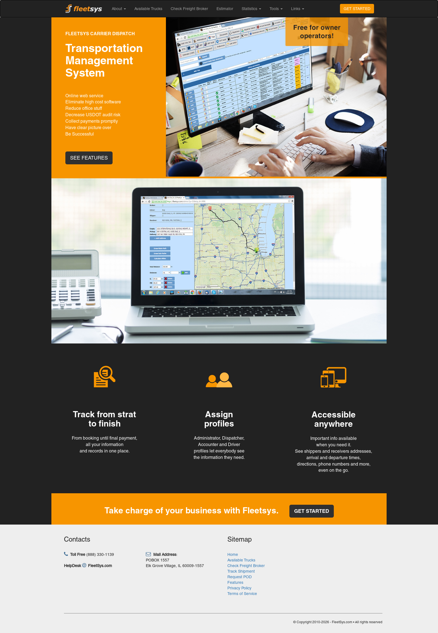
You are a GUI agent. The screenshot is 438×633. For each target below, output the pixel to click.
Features (235, 582)
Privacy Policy (239, 588)
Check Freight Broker (189, 8)
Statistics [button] (251, 8)
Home (232, 554)
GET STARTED (357, 8)
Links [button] (297, 8)
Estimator (224, 8)
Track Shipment (241, 571)
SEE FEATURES (89, 158)
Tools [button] (276, 8)
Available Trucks (148, 8)
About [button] (119, 8)
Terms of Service (242, 593)
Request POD (239, 577)
